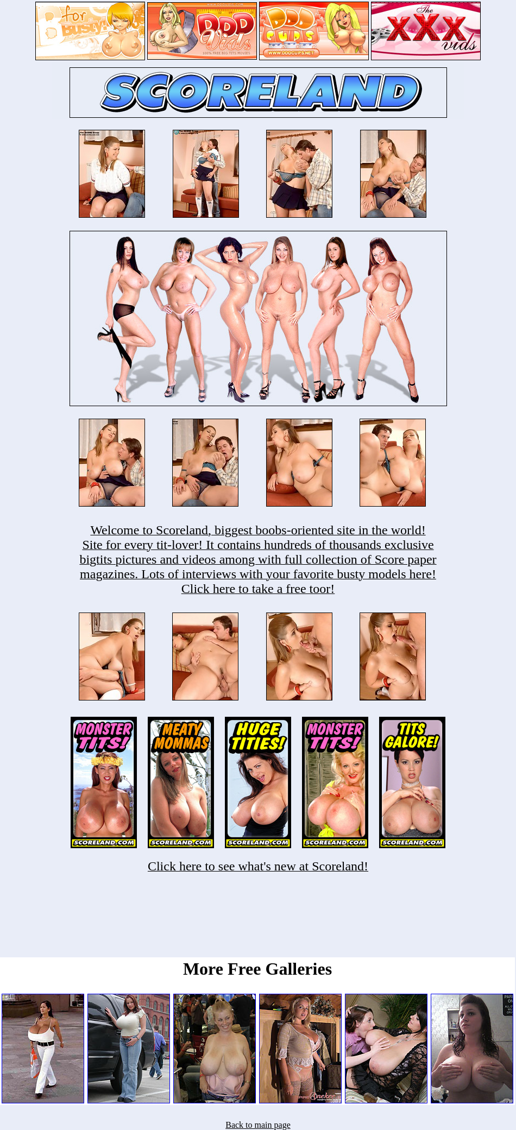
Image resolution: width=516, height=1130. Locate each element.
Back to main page (258, 1124)
